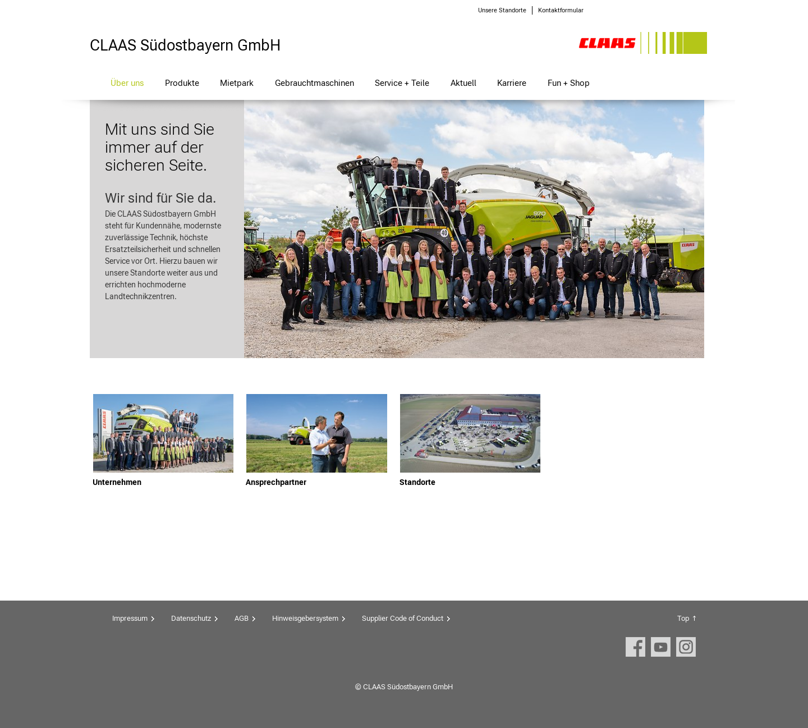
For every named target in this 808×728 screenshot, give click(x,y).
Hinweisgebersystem (305, 618)
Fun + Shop (569, 83)
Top (683, 618)
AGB (242, 618)
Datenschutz (191, 618)
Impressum (130, 618)
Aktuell (463, 83)
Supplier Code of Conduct (402, 618)
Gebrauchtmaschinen (314, 83)
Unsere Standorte (502, 10)
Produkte (182, 83)
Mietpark (237, 83)
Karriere (511, 83)
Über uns (127, 83)
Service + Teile (402, 83)
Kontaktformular (561, 10)
